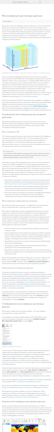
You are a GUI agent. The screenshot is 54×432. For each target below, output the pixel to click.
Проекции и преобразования (26, 285)
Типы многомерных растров (28, 96)
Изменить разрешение (30, 279)
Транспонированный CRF (25, 183)
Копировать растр (35, 259)
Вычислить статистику (8, 281)
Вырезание (41, 279)
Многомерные (19, 272)
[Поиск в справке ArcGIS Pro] (25, 2)
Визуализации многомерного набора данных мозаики (31, 387)
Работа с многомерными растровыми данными (26, 381)
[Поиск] (40, 2)
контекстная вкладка (34, 106)
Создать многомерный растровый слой (14, 361)
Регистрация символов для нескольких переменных (23, 396)
